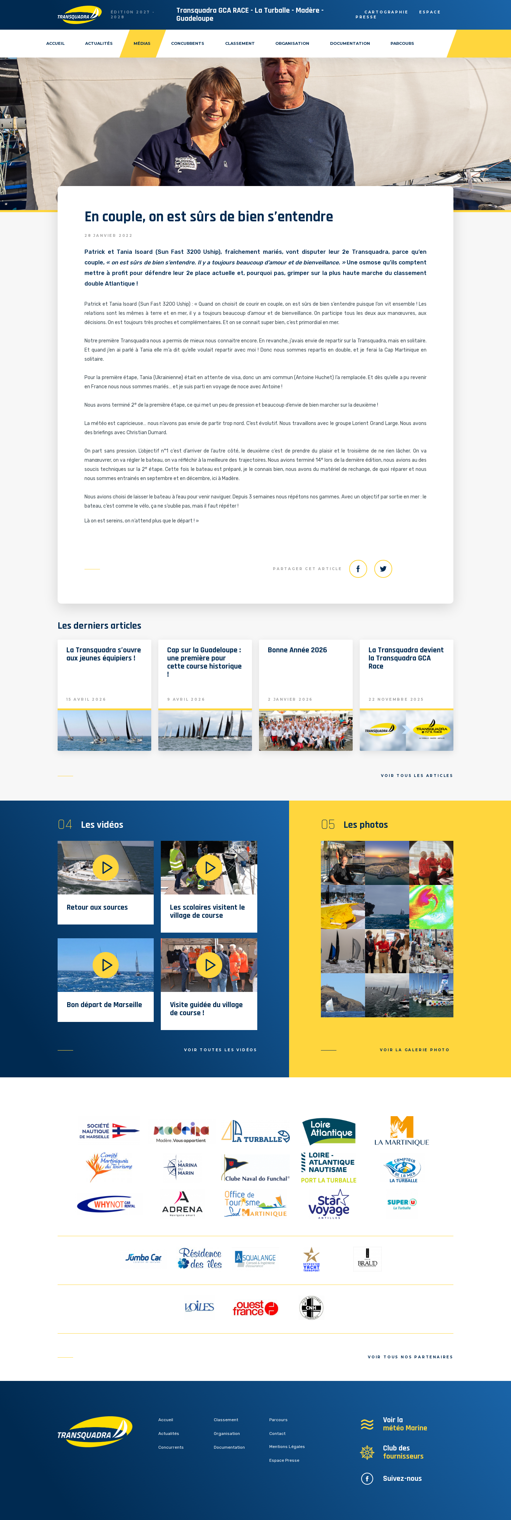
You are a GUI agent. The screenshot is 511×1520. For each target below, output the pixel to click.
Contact (277, 1433)
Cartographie (386, 12)
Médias (142, 43)
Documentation (350, 43)
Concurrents (187, 43)
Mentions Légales (287, 1446)
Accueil (55, 43)
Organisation (292, 43)
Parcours (402, 43)
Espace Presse (284, 1460)
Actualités (99, 43)
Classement (240, 43)
